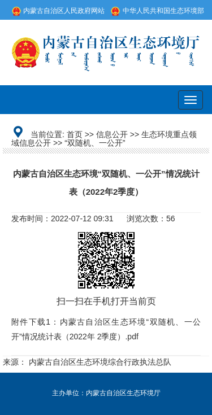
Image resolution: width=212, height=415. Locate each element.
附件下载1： (35, 321)
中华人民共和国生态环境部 (157, 11)
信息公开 (112, 134)
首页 (75, 134)
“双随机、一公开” (94, 142)
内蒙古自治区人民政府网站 (58, 11)
